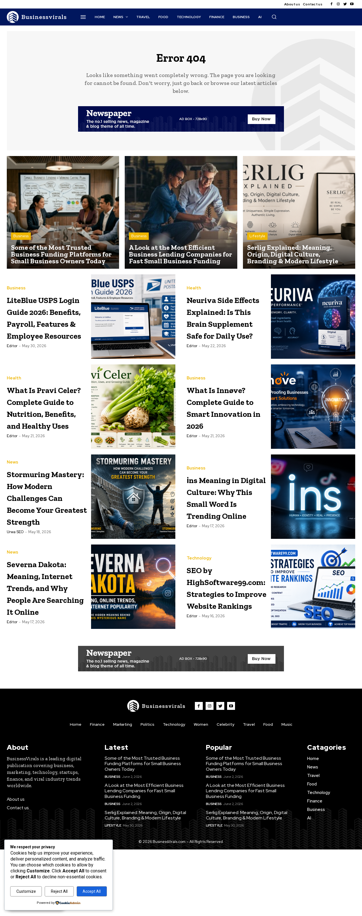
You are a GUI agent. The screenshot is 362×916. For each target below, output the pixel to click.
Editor (12, 374)
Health (194, 281)
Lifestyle (257, 240)
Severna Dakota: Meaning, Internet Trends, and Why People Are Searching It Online (44, 641)
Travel (249, 790)
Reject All (59, 891)
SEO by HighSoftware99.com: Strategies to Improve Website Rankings (244, 629)
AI (309, 884)
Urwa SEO (15, 579)
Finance (97, 790)
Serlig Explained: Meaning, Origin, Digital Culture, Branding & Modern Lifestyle (145, 881)
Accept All (92, 891)
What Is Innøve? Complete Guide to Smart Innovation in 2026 (226, 424)
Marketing (122, 790)
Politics (147, 790)
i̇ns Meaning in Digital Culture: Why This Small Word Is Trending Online (225, 532)
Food (268, 790)
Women (201, 790)
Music (286, 790)
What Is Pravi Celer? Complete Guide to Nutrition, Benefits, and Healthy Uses (43, 430)
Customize (26, 891)
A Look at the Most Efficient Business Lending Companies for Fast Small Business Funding (144, 857)
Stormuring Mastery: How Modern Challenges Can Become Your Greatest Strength (44, 532)
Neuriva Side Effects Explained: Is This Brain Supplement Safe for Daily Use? (222, 327)
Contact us (312, 4)
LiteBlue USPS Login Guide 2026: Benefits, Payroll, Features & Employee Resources (45, 327)
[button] (274, 16)
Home (75, 790)
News (12, 486)
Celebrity (225, 790)
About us (292, 4)
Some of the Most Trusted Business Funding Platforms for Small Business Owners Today (143, 830)
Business (21, 240)
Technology (199, 594)
